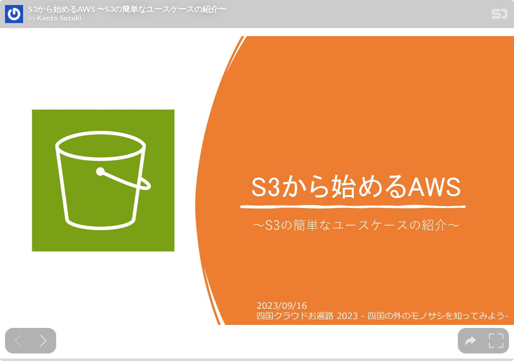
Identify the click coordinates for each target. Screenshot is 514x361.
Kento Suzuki (59, 18)
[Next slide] (43, 340)
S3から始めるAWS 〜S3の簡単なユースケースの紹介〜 (127, 9)
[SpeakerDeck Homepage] (499, 16)
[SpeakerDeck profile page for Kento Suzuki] (14, 14)
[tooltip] (470, 340)
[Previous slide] (18, 340)
